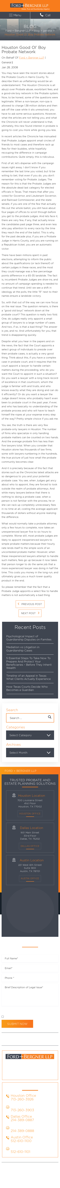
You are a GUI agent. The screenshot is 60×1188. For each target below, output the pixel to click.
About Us (20, 1037)
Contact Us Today (37, 1041)
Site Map (27, 1174)
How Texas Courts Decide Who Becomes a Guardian (27, 688)
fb (17, 1073)
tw (34, 1073)
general (6, 62)
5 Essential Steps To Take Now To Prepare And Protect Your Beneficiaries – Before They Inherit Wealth (29, 662)
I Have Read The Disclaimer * (22, 1016)
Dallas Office (21, 1116)
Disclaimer (8, 1011)
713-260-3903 (22, 1110)
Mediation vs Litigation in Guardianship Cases (22, 648)
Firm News (17, 1041)
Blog (52, 1037)
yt (42, 1073)
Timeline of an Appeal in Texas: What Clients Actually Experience (28, 677)
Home (8, 1037)
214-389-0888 (22, 1130)
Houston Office (30, 813)
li (25, 1073)
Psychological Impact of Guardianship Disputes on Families (28, 638)
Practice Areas (37, 1037)
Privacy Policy (24, 1011)
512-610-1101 (20, 1151)
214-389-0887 (22, 1120)
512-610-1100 (21, 1141)
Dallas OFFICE (30, 846)
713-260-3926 (22, 1099)
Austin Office (30, 878)
